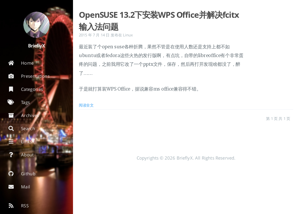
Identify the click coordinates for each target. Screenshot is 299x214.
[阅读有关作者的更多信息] (36, 25)
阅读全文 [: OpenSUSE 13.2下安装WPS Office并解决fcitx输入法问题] (86, 105)
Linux (128, 35)
